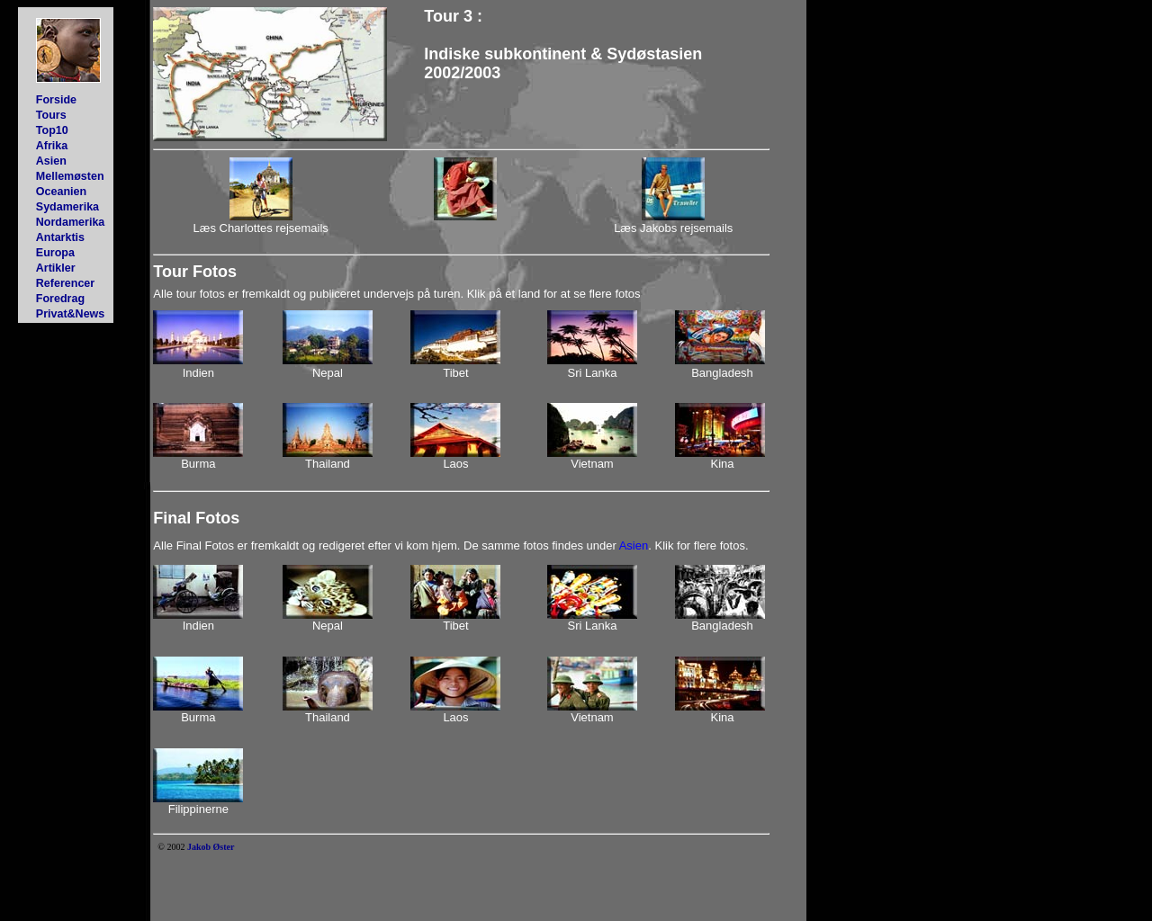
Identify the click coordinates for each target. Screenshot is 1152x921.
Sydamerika (67, 207)
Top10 (52, 130)
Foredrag (60, 298)
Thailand (327, 463)
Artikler (56, 268)
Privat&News (70, 314)
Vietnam (592, 463)
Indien (198, 373)
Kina (722, 463)
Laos (455, 463)
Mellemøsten (70, 176)
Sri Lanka (592, 373)
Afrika (52, 145)
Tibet (455, 373)
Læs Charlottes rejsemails (261, 228)
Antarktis (60, 237)
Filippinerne (198, 809)
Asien (51, 161)
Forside (56, 100)
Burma (198, 463)
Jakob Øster (211, 847)
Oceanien (61, 191)
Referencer (65, 283)
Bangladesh (722, 373)
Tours (51, 115)
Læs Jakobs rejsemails (673, 228)
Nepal (327, 373)
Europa (55, 252)
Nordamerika (70, 222)
